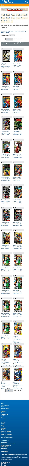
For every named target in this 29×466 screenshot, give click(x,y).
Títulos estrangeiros (5, 405)
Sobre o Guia (3, 419)
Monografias (3, 428)
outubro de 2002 (18, 362)
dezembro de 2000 (6, 178)
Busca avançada (4, 442)
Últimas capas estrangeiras (6, 434)
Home (2, 402)
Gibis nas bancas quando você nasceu (8, 443)
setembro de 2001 (18, 224)
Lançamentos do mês (5, 440)
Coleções (2, 425)
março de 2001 (6, 201)
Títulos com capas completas (7, 437)
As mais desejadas (4, 451)
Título (19, 43)
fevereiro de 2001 (18, 201)
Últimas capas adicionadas (6, 431)
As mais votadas (4, 448)
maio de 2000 (18, 65)
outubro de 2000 (6, 156)
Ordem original (13, 43)
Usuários (3, 422)
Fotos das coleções (4, 426)
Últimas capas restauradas (6, 433)
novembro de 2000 (18, 156)
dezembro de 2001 (6, 269)
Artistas (2, 409)
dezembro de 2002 (18, 385)
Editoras (2, 406)
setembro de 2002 (6, 362)
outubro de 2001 (6, 247)
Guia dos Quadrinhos (7, 454)
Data (2, 44)
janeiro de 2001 (18, 178)
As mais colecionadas (5, 449)
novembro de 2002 (6, 385)
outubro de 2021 (6, 66)
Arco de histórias (4, 414)
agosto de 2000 (6, 133)
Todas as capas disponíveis (6, 436)
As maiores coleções (5, 453)
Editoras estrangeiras (5, 408)
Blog (1, 417)
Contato (3, 416)
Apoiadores (3, 423)
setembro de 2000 (18, 133)
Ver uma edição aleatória (6, 445)
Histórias (2, 412)
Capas (2, 429)
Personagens (3, 411)
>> (12, 39)
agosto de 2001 (6, 224)
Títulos (2, 403)
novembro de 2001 (18, 246)
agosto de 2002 (18, 339)
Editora (24, 43)
